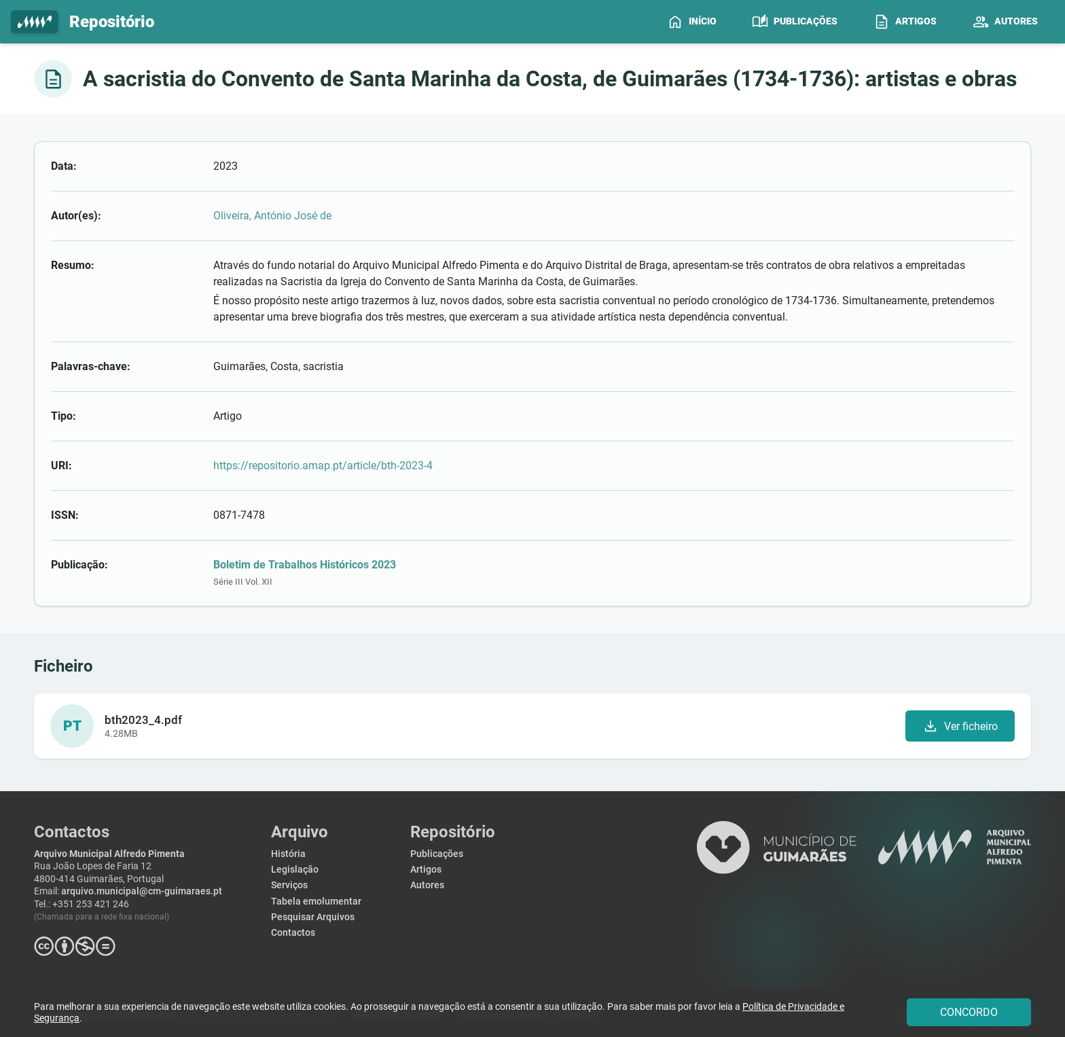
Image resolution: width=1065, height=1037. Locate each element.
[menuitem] (692, 21)
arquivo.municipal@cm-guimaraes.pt (141, 891)
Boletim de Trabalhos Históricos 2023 (304, 564)
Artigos (425, 869)
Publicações (436, 854)
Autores (427, 885)
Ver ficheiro (960, 726)
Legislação (295, 869)
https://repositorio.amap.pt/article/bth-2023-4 (323, 465)
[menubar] (858, 21)
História (288, 854)
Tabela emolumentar (316, 901)
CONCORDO (969, 1012)
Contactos (293, 933)
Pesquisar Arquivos (313, 917)
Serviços (289, 885)
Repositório (82, 22)
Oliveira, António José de (272, 215)
